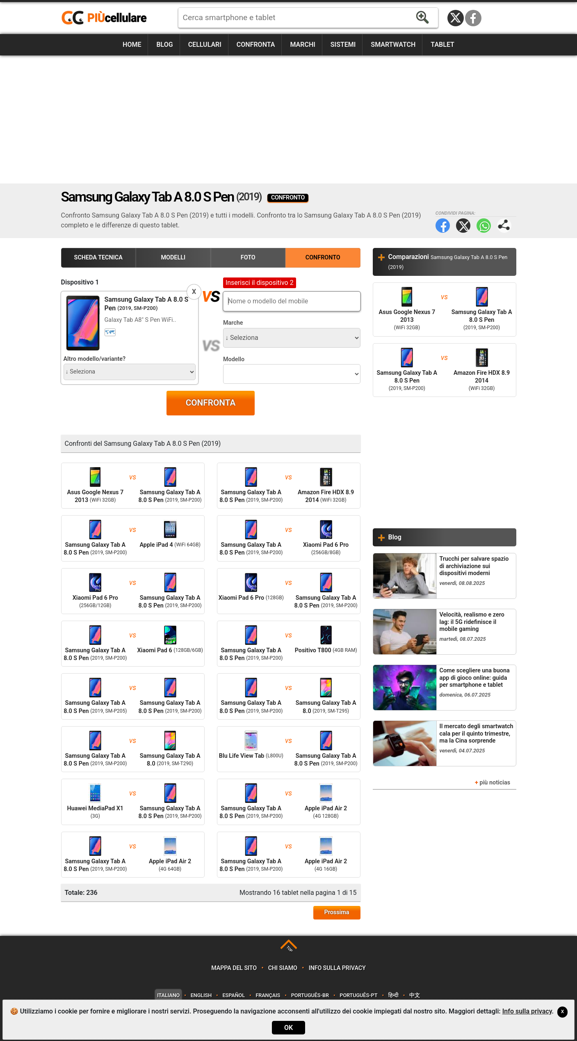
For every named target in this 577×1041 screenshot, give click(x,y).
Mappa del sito (234, 968)
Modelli (173, 257)
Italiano (168, 995)
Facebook (473, 18)
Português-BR (310, 995)
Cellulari (204, 44)
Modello (233, 359)
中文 (414, 995)
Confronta (256, 44)
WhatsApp (484, 225)
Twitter (463, 225)
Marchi (302, 44)
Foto (248, 257)
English (201, 995)
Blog (164, 44)
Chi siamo (282, 968)
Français (267, 995)
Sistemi (343, 44)
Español (233, 995)
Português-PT (358, 995)
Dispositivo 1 (80, 282)
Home (132, 44)
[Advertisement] (288, 119)
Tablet (442, 44)
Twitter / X (455, 18)
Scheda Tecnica (98, 257)
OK (288, 1028)
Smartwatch (393, 44)
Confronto (323, 257)
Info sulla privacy (337, 968)
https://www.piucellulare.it (107, 18)
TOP (289, 949)
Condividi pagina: (504, 225)
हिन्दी (393, 995)
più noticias (495, 782)
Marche (233, 322)
